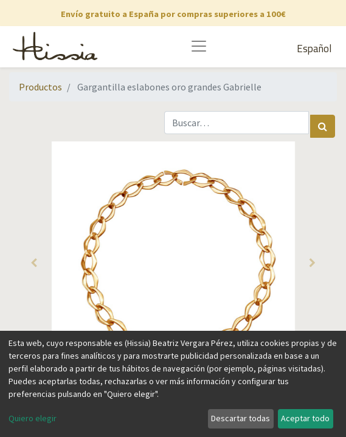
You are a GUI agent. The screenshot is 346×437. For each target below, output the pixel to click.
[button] (33, 263)
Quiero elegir (33, 418)
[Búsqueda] (322, 126)
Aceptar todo (305, 418)
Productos (40, 87)
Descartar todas (240, 418)
